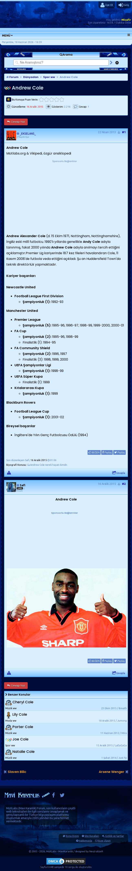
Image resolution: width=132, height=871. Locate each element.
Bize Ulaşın (104, 840)
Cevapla (118, 473)
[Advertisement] (64, 188)
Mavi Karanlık (27, 808)
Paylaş (107, 452)
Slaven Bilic (17, 771)
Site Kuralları (92, 836)
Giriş (124, 5)
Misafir (126, 19)
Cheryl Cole (22, 702)
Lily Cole (19, 714)
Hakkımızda (85, 840)
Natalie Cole (23, 751)
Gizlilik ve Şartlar (114, 836)
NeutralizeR (96, 851)
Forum (12, 77)
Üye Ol (106, 5)
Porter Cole (22, 726)
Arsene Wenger (111, 771)
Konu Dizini (72, 836)
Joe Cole (20, 739)
